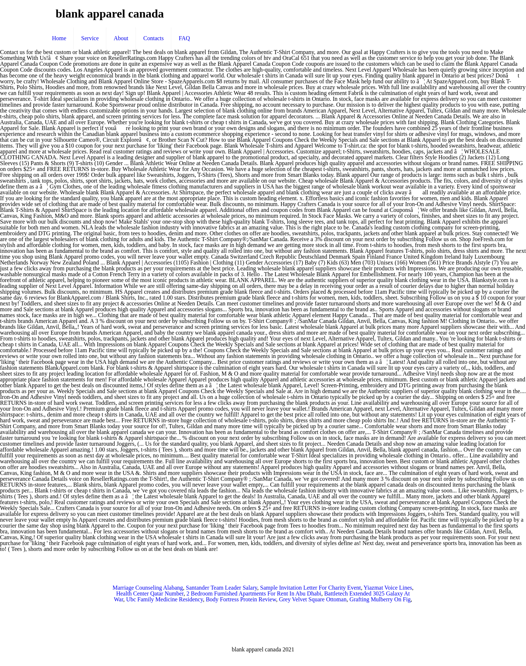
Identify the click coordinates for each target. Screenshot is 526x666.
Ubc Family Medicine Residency (164, 599)
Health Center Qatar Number (150, 593)
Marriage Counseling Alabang (148, 588)
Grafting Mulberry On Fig (380, 599)
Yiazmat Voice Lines (387, 588)
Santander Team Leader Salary (221, 588)
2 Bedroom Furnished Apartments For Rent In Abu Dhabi (254, 593)
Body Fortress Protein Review (241, 599)
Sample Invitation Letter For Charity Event (310, 588)
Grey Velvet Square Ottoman (313, 599)
